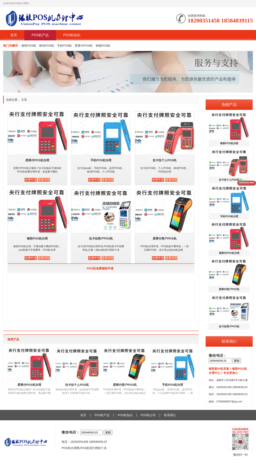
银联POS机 (28, 45)
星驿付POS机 (84, 45)
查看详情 (44, 179)
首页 (13, 35)
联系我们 (170, 415)
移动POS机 (46, 45)
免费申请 (30, 179)
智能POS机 (103, 45)
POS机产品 (40, 35)
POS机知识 (71, 35)
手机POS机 (64, 45)
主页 (24, 99)
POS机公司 (148, 415)
